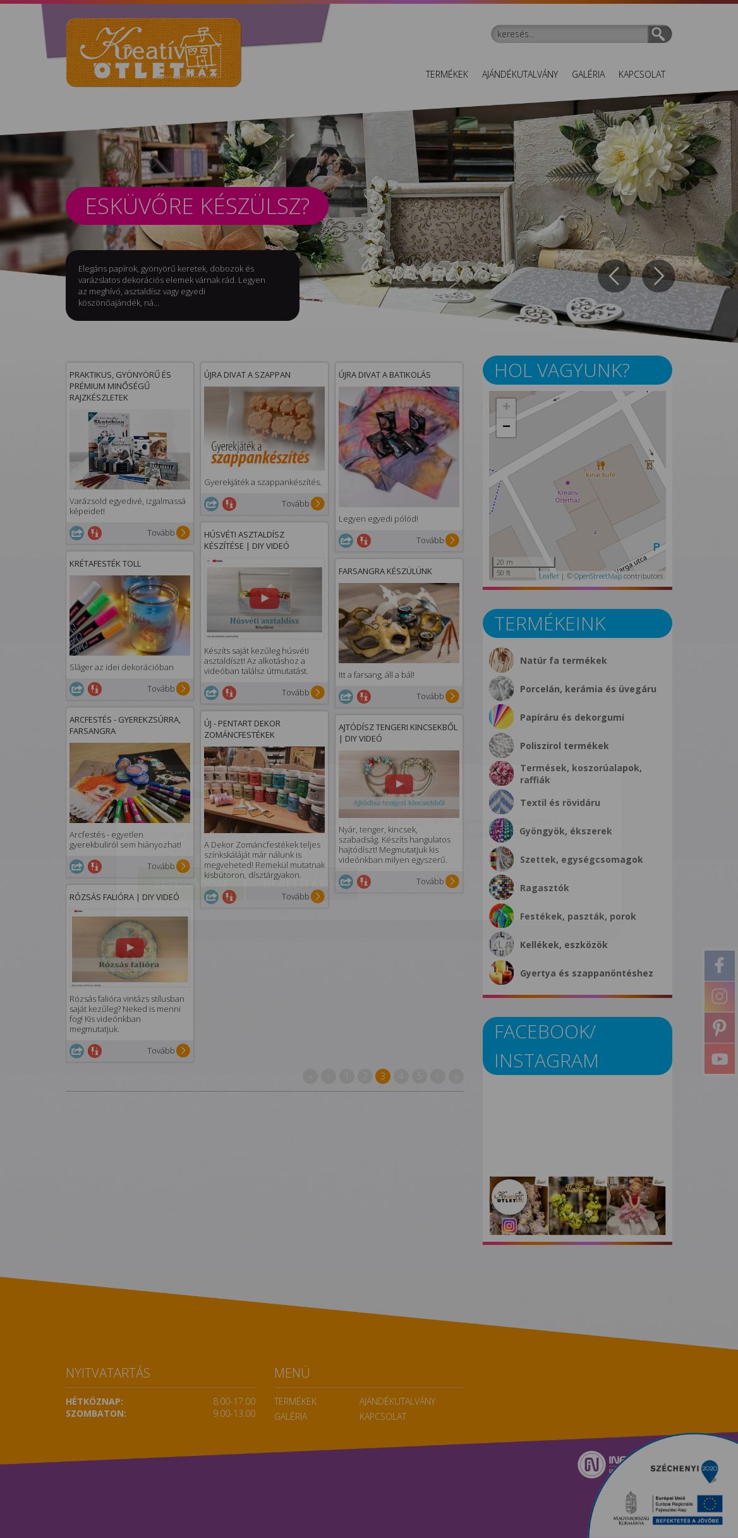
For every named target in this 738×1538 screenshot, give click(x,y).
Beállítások (302, 810)
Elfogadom (190, 810)
